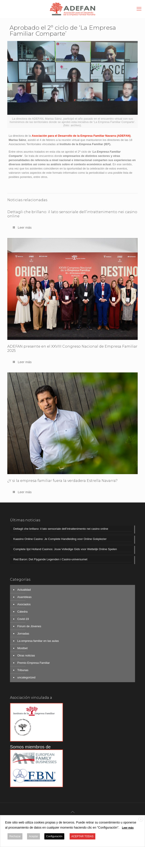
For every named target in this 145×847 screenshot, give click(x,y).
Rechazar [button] (15, 836)
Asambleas (24, 597)
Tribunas (22, 670)
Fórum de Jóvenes (29, 626)
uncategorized (26, 677)
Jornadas (23, 633)
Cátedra (22, 611)
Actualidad (24, 589)
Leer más (128, 827)
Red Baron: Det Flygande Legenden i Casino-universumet (50, 559)
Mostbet (22, 648)
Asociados (24, 604)
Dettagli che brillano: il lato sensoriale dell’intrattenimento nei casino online (60, 528)
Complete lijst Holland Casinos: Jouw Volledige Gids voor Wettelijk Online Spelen (65, 549)
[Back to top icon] (72, 812)
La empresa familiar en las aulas (38, 641)
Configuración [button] (54, 836)
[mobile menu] (139, 9)
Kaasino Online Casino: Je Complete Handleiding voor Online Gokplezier (60, 539)
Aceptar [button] (33, 836)
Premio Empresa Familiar (33, 662)
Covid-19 (23, 619)
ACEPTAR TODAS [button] (82, 836)
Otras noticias (26, 655)
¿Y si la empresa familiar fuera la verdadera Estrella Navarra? (62, 481)
